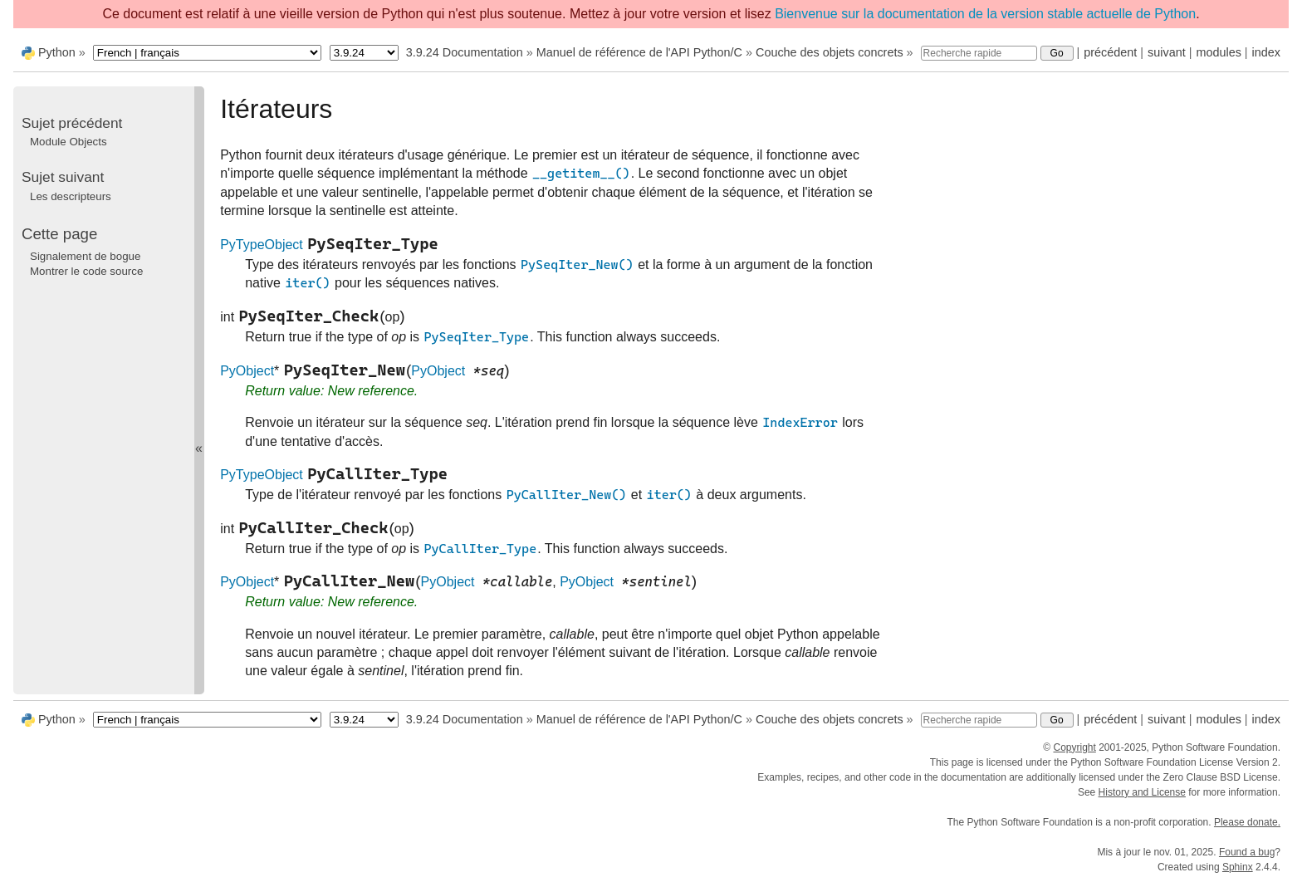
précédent (1110, 52)
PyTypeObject (261, 245)
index (1266, 52)
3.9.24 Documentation (464, 52)
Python (57, 52)
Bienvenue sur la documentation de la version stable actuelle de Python (985, 14)
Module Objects (68, 141)
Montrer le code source (86, 271)
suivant (1167, 52)
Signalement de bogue (85, 256)
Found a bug (1247, 852)
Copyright (1074, 747)
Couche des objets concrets (829, 52)
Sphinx (1237, 867)
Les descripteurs (70, 196)
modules (1218, 52)
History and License (1142, 792)
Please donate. (1247, 822)
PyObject (247, 371)
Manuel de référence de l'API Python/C (639, 52)
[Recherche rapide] (979, 53)
